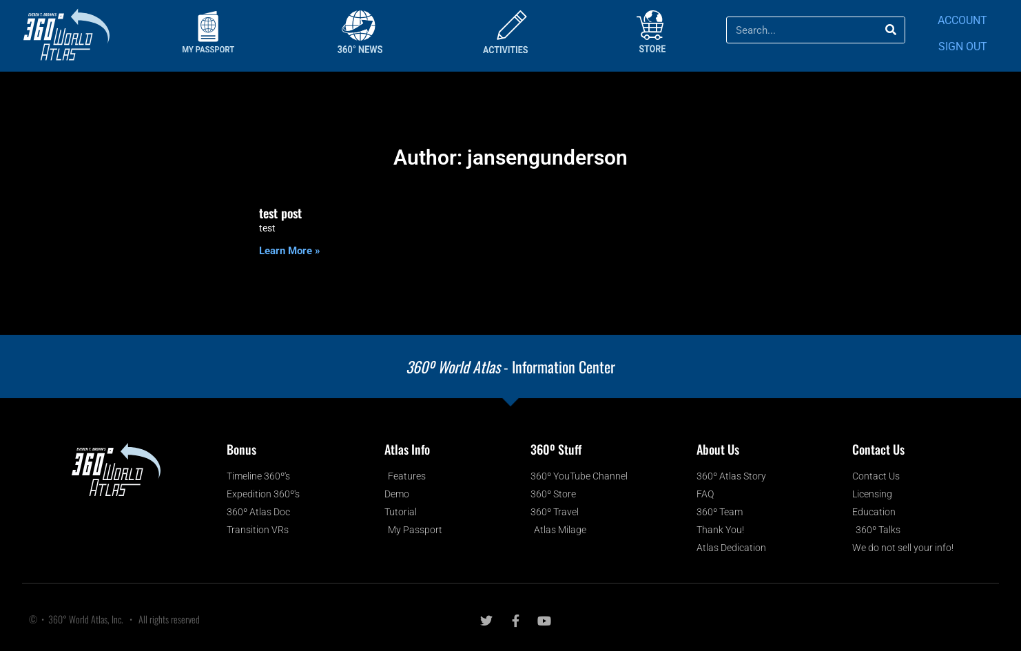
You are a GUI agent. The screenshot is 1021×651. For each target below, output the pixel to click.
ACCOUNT (962, 20)
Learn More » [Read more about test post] (289, 251)
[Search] (891, 30)
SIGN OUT (962, 46)
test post (280, 213)
